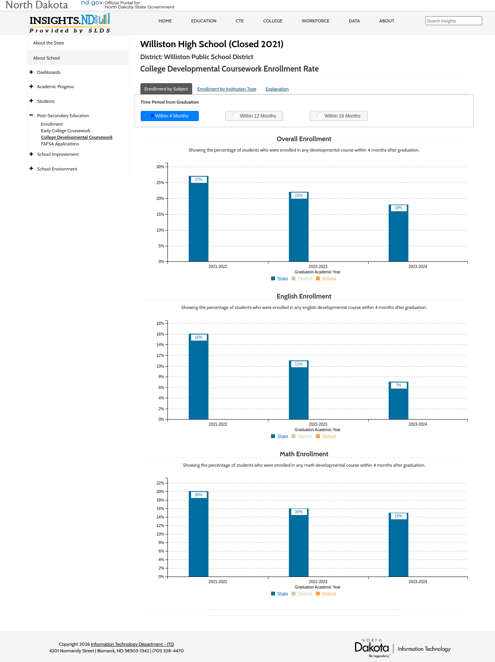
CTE (240, 21)
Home (165, 21)
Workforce (315, 21)
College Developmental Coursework (77, 137)
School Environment (57, 169)
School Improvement (58, 154)
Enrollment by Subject (166, 89)
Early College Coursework (65, 130)
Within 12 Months (254, 116)
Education (204, 21)
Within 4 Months (169, 116)
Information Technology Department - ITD (132, 644)
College (272, 21)
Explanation (277, 89)
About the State (48, 43)
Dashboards (48, 72)
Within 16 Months (338, 116)
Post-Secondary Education (63, 115)
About (386, 21)
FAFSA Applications (60, 144)
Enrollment (52, 124)
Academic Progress (55, 86)
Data (354, 21)
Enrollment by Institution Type (226, 89)
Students (46, 101)
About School (46, 58)
